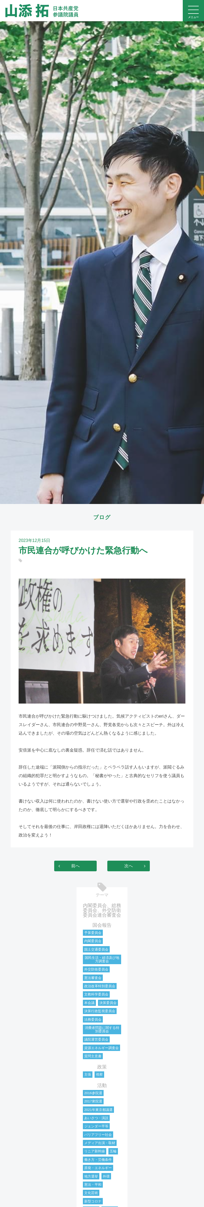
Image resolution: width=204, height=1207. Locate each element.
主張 (87, 1074)
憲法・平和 (92, 1185)
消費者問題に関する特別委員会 (102, 1029)
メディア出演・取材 (99, 1143)
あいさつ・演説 (96, 1118)
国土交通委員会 (96, 949)
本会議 (89, 1003)
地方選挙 (91, 1176)
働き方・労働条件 (98, 1160)
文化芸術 (91, 1193)
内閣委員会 (92, 941)
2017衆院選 (93, 1101)
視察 (99, 1074)
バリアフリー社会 (98, 1135)
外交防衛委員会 (96, 969)
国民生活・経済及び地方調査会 (102, 959)
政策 (102, 1067)
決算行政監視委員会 (99, 1011)
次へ (128, 866)
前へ (75, 866)
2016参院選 (93, 1093)
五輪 (113, 1151)
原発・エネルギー (98, 1168)
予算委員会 (92, 933)
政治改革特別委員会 (99, 986)
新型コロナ (92, 1201)
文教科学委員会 (96, 994)
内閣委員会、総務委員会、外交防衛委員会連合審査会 (102, 910)
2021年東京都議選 (98, 1110)
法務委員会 (92, 1019)
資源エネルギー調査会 (101, 1048)
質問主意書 (92, 1056)
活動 (102, 1085)
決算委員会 (108, 1003)
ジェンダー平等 (96, 1126)
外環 (106, 1176)
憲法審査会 (92, 978)
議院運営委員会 (96, 1039)
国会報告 (102, 925)
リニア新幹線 (94, 1151)
